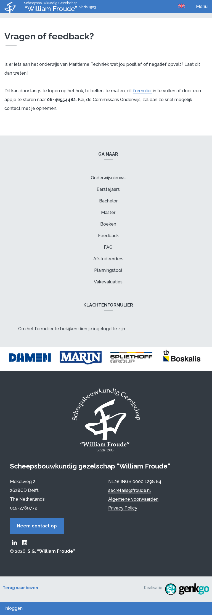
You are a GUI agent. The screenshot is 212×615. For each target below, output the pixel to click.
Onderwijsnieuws (108, 177)
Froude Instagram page (24, 542)
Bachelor (108, 201)
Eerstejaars (108, 189)
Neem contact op (37, 526)
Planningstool (108, 270)
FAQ (108, 247)
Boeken (108, 224)
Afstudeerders (108, 258)
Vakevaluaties (108, 282)
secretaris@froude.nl (129, 490)
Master (108, 212)
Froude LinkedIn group (14, 542)
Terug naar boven (20, 588)
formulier (142, 90)
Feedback (108, 235)
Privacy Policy (122, 508)
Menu (202, 6)
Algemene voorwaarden (133, 499)
